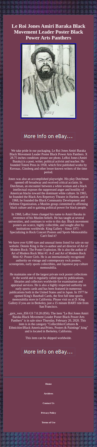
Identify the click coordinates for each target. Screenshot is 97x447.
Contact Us (48, 403)
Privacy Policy (48, 412)
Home (48, 383)
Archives (48, 393)
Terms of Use (48, 422)
